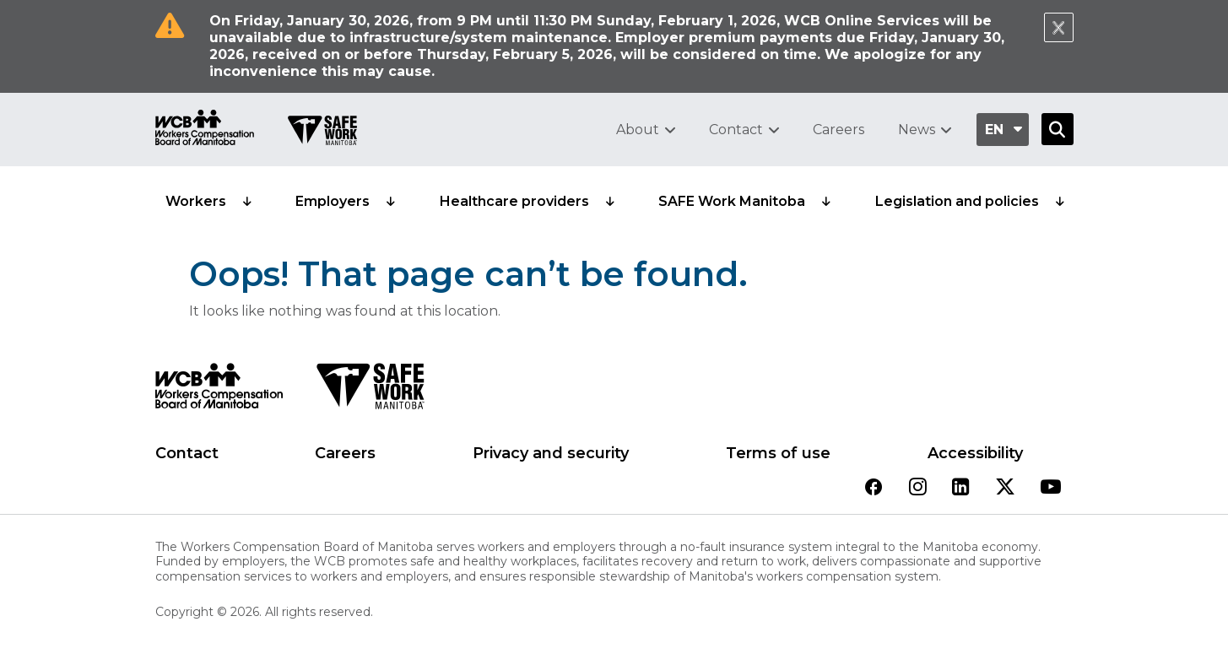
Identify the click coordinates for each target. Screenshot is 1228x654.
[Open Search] (1057, 129)
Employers (332, 201)
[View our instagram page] (918, 488)
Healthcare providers (514, 201)
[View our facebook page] (873, 488)
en (994, 130)
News (916, 130)
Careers (838, 130)
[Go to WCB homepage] (204, 129)
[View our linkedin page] (961, 488)
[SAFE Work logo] (370, 390)
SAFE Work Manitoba (731, 201)
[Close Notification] (1059, 27)
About (637, 130)
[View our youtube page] (1051, 488)
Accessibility (975, 453)
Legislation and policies (957, 201)
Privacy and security (551, 453)
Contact (736, 130)
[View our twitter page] (1005, 488)
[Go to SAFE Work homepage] (322, 132)
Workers (195, 201)
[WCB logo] (219, 390)
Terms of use (778, 453)
